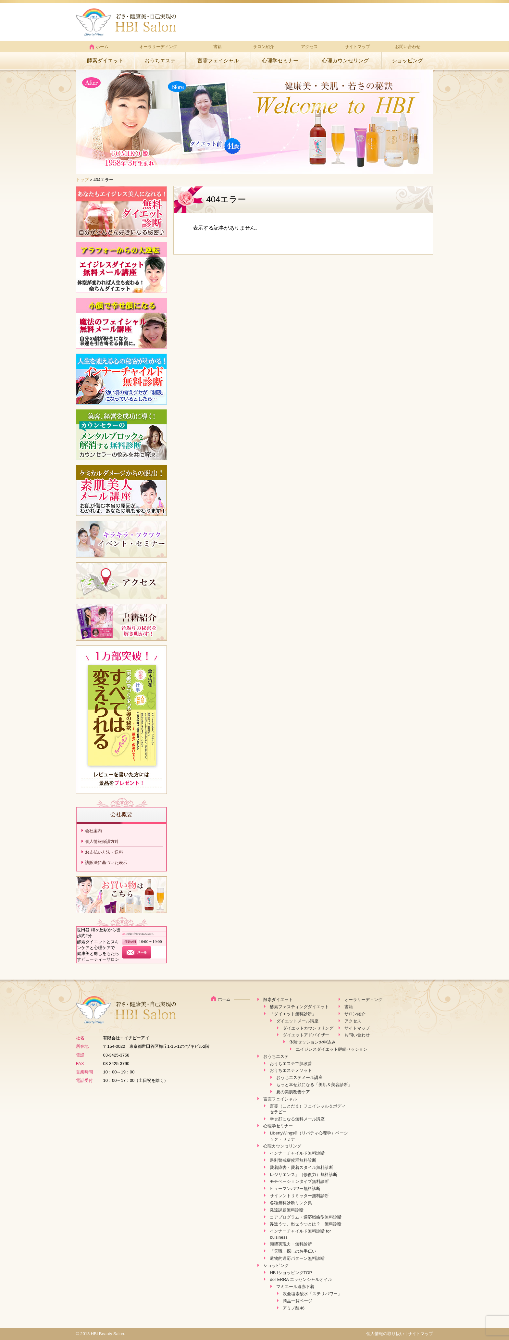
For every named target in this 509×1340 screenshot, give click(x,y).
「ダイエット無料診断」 (293, 1013)
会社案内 (93, 830)
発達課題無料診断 (287, 1210)
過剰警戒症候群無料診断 (293, 1160)
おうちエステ (160, 60)
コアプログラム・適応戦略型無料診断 (305, 1217)
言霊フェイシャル (218, 60)
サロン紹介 (263, 46)
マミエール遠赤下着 (295, 1286)
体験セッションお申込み (312, 1042)
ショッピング (407, 60)
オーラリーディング (158, 46)
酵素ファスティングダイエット (299, 1006)
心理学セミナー (280, 60)
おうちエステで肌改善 (291, 1063)
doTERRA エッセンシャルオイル (301, 1279)
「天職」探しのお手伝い (293, 1251)
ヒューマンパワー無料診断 (295, 1188)
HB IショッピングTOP (291, 1272)
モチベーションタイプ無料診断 (299, 1181)
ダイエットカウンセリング (308, 1028)
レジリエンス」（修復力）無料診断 (303, 1174)
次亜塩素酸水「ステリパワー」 (312, 1293)
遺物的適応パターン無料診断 (297, 1258)
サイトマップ (357, 46)
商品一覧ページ (297, 1300)
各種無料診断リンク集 (291, 1202)
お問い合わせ (407, 46)
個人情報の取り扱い (385, 1333)
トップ (82, 179)
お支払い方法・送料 (104, 852)
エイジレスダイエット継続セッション (331, 1049)
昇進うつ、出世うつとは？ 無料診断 (305, 1223)
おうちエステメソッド (291, 1070)
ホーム (99, 47)
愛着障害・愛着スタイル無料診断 (301, 1167)
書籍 (217, 46)
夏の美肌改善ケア (293, 1091)
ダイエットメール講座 (297, 1021)
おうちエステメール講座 (299, 1077)
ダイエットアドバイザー (306, 1035)
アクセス (309, 46)
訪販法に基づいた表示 (106, 862)
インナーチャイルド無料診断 (297, 1153)
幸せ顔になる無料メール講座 (297, 1119)
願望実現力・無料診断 (291, 1244)
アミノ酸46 (293, 1308)
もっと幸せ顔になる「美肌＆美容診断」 (314, 1084)
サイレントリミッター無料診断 (299, 1195)
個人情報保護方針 (102, 841)
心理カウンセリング (345, 60)
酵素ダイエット (105, 60)
